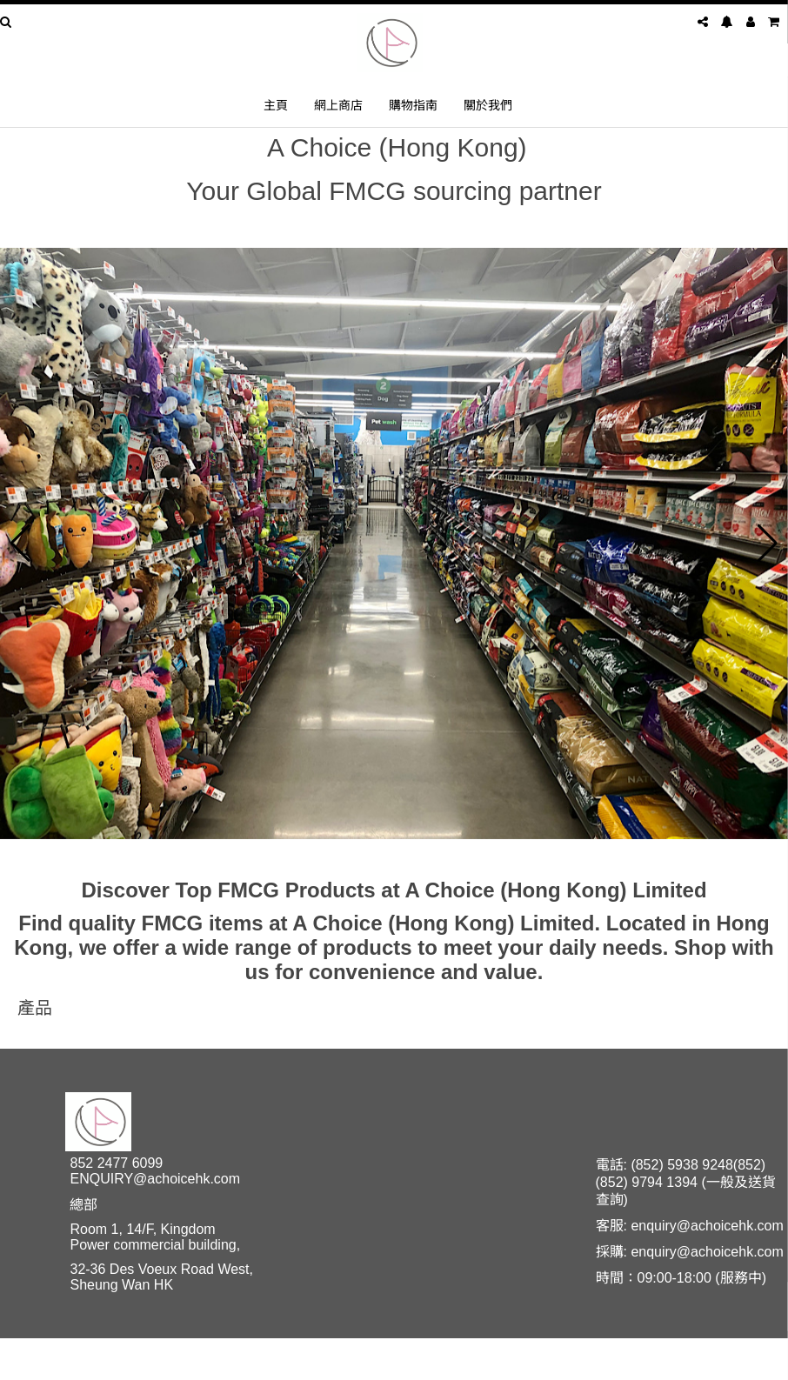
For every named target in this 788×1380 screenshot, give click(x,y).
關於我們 (488, 105)
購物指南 (413, 105)
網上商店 (338, 105)
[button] (20, 543)
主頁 (276, 105)
